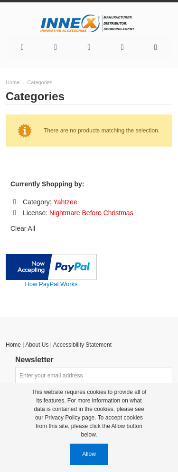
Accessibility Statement (82, 344)
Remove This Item (14, 202)
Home (13, 344)
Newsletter (34, 360)
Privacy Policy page (70, 417)
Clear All (22, 228)
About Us (36, 344)
